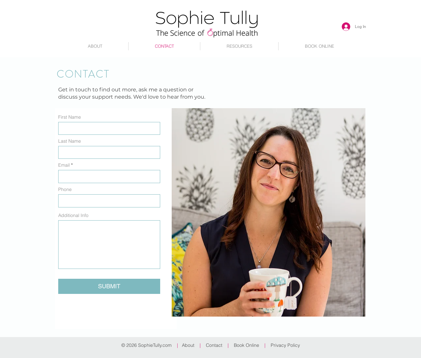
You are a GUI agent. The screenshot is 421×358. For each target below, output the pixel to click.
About (189, 345)
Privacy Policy (285, 345)
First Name (69, 117)
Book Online (246, 345)
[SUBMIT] (109, 286)
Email (64, 165)
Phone (65, 189)
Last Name (69, 141)
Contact (214, 345)
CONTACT (83, 74)
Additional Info (73, 215)
